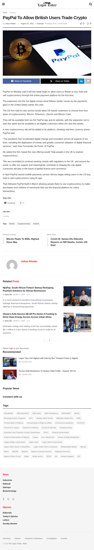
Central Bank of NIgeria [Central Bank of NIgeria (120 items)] (13, 423)
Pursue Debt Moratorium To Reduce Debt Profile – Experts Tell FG (47, 371)
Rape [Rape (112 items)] (26, 456)
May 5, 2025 (19, 295)
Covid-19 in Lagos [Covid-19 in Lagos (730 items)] (11, 427)
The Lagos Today (15, 544)
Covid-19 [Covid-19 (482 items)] (80, 423)
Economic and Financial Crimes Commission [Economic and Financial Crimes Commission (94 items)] (22, 432)
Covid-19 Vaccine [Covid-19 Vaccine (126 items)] (49, 427)
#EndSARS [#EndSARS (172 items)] (8, 413)
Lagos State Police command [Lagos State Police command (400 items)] (45, 447)
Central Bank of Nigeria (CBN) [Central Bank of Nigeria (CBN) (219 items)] (39, 423)
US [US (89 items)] (79, 456)
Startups (13, 13)
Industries (7, 480)
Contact (64, 538)
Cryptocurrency (24, 224)
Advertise (6, 538)
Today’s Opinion (10, 516)
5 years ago (25, 362)
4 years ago (25, 375)
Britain (12, 224)
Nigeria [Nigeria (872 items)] (25, 451)
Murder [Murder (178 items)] (83, 447)
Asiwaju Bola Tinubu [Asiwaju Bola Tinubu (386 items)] (44, 418)
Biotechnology (9, 491)
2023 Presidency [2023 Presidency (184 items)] (51, 413)
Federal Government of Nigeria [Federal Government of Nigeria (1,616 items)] (16, 437)
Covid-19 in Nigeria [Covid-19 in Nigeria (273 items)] (30, 427)
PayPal (36, 224)
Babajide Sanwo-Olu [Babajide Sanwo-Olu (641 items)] (65, 418)
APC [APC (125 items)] (31, 418)
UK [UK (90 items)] (56, 456)
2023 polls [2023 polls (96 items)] (37, 413)
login (11, 348)
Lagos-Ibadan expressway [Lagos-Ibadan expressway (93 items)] (14, 442)
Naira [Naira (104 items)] (6, 451)
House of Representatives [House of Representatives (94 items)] (68, 437)
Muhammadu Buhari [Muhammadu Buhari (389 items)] (69, 447)
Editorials (7, 513)
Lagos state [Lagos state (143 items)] (33, 442)
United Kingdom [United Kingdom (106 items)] (67, 456)
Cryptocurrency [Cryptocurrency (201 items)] (66, 427)
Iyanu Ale (8, 295)
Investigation (52, 538)
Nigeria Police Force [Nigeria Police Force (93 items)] (12, 456)
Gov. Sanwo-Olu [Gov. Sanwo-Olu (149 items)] (48, 437)
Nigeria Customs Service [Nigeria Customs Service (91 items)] (41, 451)
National (6, 484)
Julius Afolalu (10, 23)
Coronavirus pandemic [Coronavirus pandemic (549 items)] (64, 423)
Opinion (17, 538)
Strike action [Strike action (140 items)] (37, 456)
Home (5, 13)
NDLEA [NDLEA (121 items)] (15, 451)
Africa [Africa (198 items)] (77, 413)
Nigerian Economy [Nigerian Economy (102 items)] (62, 451)
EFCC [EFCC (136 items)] (46, 432)
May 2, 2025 (19, 321)
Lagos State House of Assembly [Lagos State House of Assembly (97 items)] (17, 447)
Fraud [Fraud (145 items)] (35, 437)
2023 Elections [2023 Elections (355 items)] (23, 413)
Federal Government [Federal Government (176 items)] (60, 432)
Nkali (25, 544)
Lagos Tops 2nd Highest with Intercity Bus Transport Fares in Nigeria (48, 358)
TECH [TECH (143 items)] (48, 456)
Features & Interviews (33, 538)
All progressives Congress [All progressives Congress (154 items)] (14, 418)
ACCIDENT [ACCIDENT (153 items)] (66, 413)
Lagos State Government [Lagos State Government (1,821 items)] (52, 442)
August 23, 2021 (27, 23)
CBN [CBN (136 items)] (78, 418)
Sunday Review (10, 523)
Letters (6, 520)
